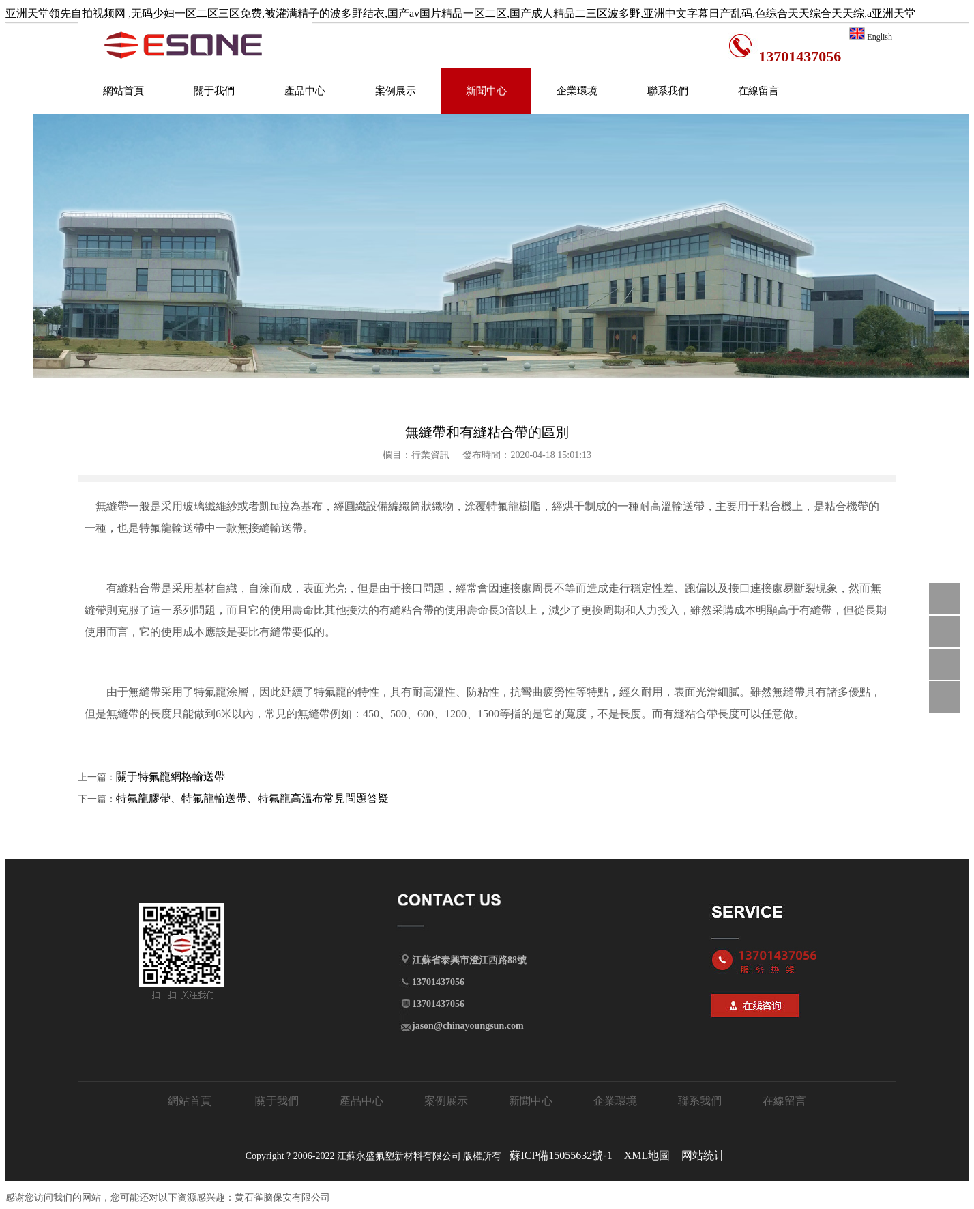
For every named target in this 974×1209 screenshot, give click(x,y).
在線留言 (758, 90)
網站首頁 (123, 90)
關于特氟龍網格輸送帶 (170, 776)
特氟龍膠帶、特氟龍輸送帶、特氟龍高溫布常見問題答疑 (252, 798)
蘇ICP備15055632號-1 (561, 1155)
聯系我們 (667, 90)
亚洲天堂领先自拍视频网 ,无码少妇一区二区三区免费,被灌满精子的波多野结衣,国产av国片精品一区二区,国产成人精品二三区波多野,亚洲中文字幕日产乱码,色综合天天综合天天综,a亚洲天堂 (460, 13)
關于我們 (214, 90)
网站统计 (703, 1155)
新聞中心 (486, 90)
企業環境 (577, 90)
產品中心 (304, 90)
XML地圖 (647, 1155)
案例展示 (395, 90)
